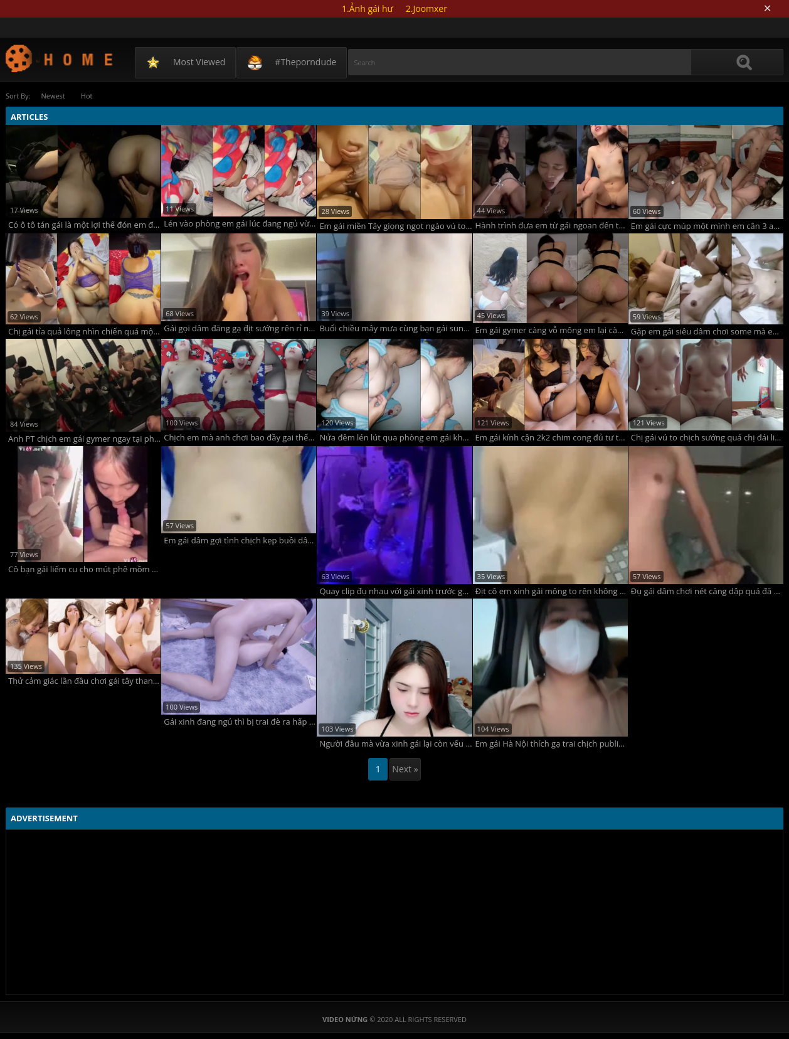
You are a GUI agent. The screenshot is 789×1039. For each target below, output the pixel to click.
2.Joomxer (426, 8)
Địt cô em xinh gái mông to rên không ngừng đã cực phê (551, 591)
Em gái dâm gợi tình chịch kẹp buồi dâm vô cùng (240, 540)
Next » (405, 769)
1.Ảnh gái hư (367, 8)
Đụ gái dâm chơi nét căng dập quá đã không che (707, 591)
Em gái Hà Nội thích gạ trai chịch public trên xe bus (551, 743)
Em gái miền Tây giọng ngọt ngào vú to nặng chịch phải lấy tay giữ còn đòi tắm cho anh (395, 226)
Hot (87, 95)
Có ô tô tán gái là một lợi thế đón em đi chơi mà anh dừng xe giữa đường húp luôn (84, 225)
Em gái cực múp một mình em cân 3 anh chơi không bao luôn (707, 226)
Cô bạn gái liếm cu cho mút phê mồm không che (84, 569)
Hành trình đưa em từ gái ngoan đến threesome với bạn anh (551, 225)
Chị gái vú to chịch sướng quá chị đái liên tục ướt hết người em (707, 437)
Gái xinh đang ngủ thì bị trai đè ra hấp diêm (240, 722)
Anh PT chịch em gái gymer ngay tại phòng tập (84, 439)
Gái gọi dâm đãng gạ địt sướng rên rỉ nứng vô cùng (240, 328)
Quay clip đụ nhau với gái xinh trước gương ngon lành (395, 591)
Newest (53, 95)
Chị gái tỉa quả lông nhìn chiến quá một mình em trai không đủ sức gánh (84, 331)
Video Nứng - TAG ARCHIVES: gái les (60, 58)
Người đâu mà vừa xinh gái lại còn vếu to (395, 743)
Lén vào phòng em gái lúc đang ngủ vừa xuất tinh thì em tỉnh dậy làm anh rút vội (240, 223)
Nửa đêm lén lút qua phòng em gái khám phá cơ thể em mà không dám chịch (395, 437)
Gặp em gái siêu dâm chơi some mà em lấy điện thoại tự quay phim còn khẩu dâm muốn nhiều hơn (707, 331)
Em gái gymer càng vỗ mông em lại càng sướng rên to (551, 330)
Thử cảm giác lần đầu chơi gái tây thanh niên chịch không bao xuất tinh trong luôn (84, 681)
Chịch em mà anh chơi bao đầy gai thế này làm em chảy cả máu (240, 437)
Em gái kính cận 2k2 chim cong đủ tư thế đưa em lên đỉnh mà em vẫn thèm (551, 437)
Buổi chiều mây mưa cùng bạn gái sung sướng (395, 328)
